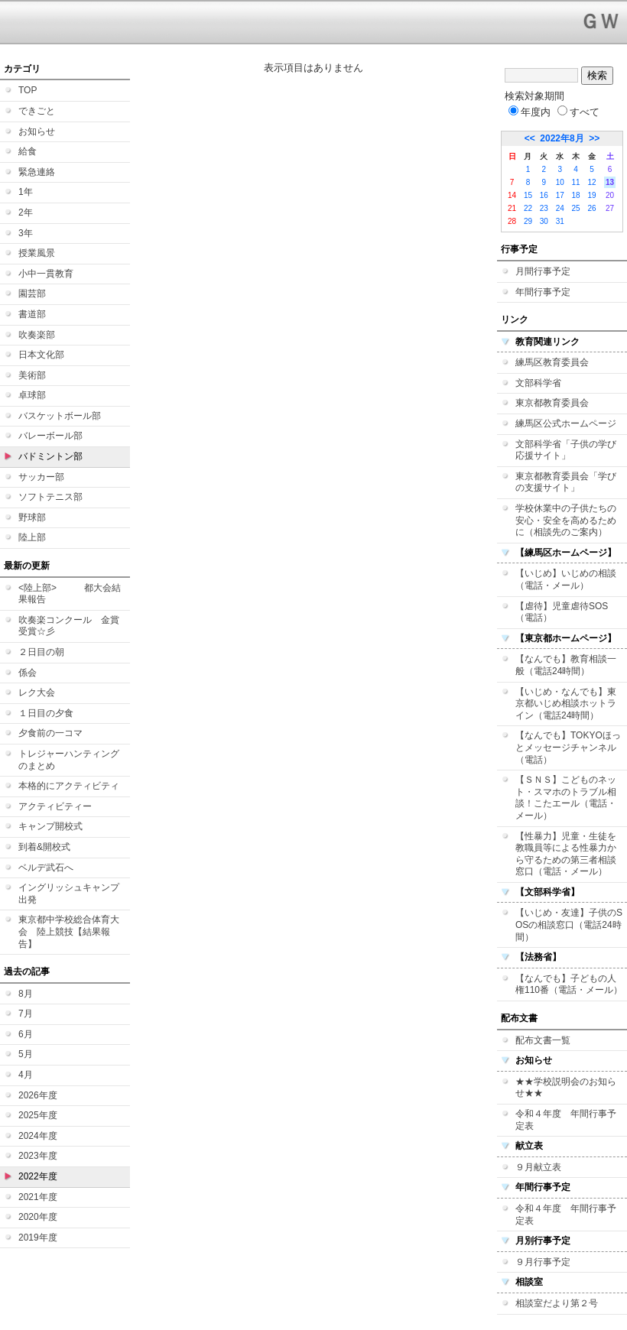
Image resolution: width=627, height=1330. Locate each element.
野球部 (32, 517)
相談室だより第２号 (556, 1303)
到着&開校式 (44, 847)
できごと (36, 110)
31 (560, 221)
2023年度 (37, 1155)
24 (560, 208)
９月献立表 (538, 1167)
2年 (25, 212)
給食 (27, 151)
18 (576, 195)
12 (591, 182)
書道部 (32, 314)
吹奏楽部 (36, 334)
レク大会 (36, 692)
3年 (25, 233)
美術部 (32, 375)
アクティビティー (55, 806)
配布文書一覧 (542, 1040)
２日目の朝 (41, 652)
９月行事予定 (542, 1262)
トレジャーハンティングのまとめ (68, 759)
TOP (27, 90)
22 (528, 208)
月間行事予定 (542, 271)
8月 (25, 993)
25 (576, 208)
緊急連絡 (36, 172)
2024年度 (37, 1135)
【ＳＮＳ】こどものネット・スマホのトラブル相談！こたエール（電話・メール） (565, 797)
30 (544, 221)
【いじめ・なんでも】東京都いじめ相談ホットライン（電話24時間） (565, 703)
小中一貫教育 (45, 273)
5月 (25, 1054)
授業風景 (36, 253)
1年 (25, 192)
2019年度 (37, 1237)
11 (576, 182)
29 (528, 221)
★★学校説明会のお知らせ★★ (565, 1087)
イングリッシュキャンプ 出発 (68, 893)
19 (591, 195)
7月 (25, 1013)
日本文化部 (41, 354)
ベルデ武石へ (45, 867)
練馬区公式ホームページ (565, 423)
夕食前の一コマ (50, 733)
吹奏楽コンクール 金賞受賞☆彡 (68, 626)
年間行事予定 (542, 292)
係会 (27, 672)
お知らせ (36, 131)
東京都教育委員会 (552, 402)
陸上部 (32, 537)
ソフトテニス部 (50, 496)
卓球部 (32, 395)
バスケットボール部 (59, 415)
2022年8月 (561, 138)
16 (544, 195)
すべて (578, 112)
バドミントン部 (50, 456)
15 (528, 195)
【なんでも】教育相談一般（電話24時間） (565, 665)
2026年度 (37, 1095)
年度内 (529, 112)
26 (591, 208)
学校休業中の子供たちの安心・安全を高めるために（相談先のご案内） (565, 520)
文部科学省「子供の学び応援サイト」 (565, 450)
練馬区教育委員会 (552, 362)
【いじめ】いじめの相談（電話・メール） (565, 579)
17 (560, 195)
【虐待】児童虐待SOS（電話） (561, 612)
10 (560, 182)
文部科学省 (538, 383)
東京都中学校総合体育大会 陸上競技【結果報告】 (68, 931)
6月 (25, 1034)
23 (544, 208)
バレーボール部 (50, 435)
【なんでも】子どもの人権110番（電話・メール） (568, 984)
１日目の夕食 (45, 713)
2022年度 (37, 1176)
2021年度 (37, 1197)
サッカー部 (41, 477)
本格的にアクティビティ (68, 785)
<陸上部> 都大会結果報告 (69, 593)
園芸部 (32, 293)
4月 (25, 1074)
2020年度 (37, 1217)
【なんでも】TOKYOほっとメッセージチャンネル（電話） (568, 747)
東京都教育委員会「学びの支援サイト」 (565, 482)
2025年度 (37, 1115)
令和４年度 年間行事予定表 (565, 1119)
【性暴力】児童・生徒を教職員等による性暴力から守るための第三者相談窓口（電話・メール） (565, 854)
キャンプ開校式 (50, 826)
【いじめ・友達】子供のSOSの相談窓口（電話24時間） (568, 924)
